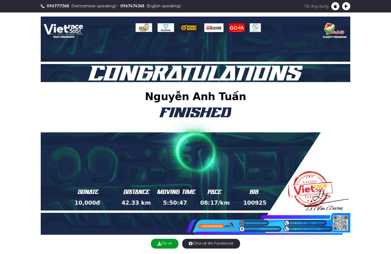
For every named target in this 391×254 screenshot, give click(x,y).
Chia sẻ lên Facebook (211, 244)
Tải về (164, 244)
